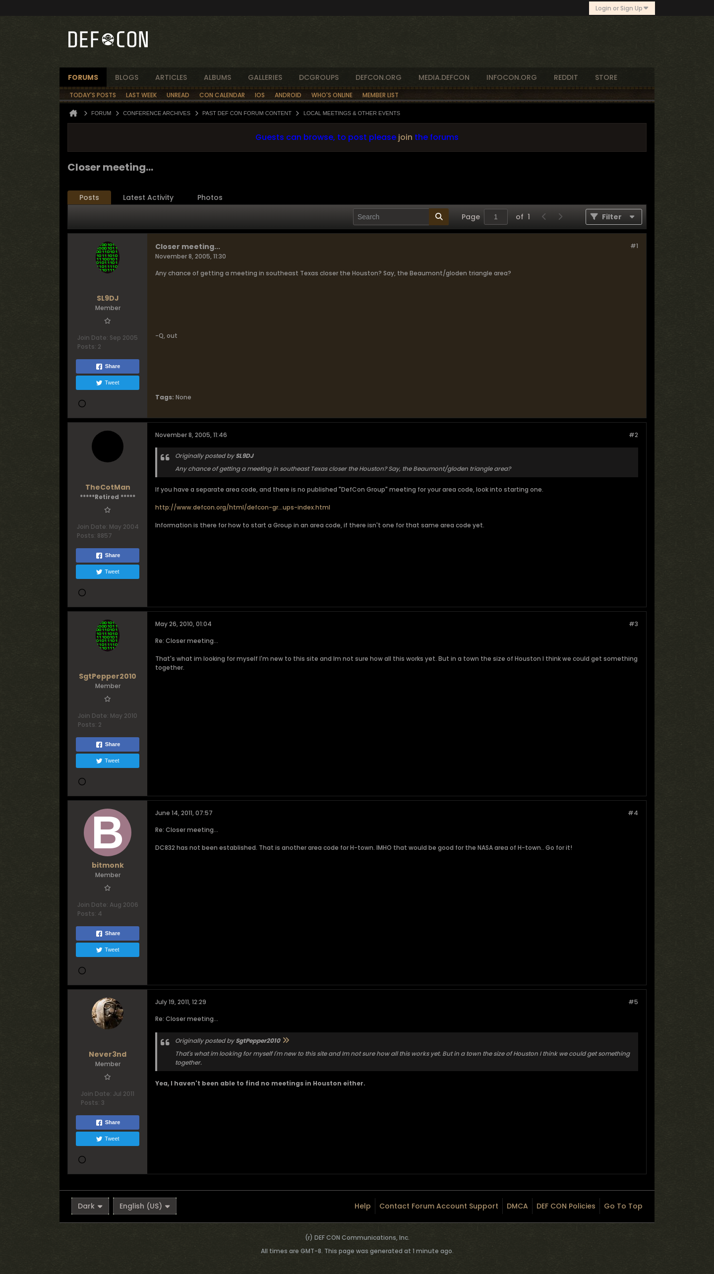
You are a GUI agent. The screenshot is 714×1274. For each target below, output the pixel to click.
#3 (633, 624)
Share (107, 367)
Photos (210, 197)
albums (217, 77)
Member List (380, 95)
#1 (634, 246)
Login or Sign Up (622, 8)
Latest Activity (148, 197)
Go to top (623, 1206)
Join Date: (92, 337)
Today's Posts (92, 95)
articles (171, 77)
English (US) (144, 1206)
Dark (90, 1206)
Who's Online (332, 95)
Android (288, 95)
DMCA (517, 1206)
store (606, 77)
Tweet (107, 383)
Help (363, 1206)
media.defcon (444, 77)
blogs (126, 77)
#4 (633, 813)
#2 (633, 435)
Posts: (86, 346)
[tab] (89, 198)
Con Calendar (222, 95)
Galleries (265, 77)
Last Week (141, 95)
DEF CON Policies (565, 1206)
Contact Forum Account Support (438, 1206)
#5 (633, 1002)
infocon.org (511, 77)
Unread (178, 95)
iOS (260, 95)
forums (83, 77)
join (405, 137)
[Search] (401, 216)
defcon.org (379, 77)
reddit (566, 77)
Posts (89, 197)
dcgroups (319, 77)
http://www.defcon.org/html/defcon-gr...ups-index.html (242, 507)
